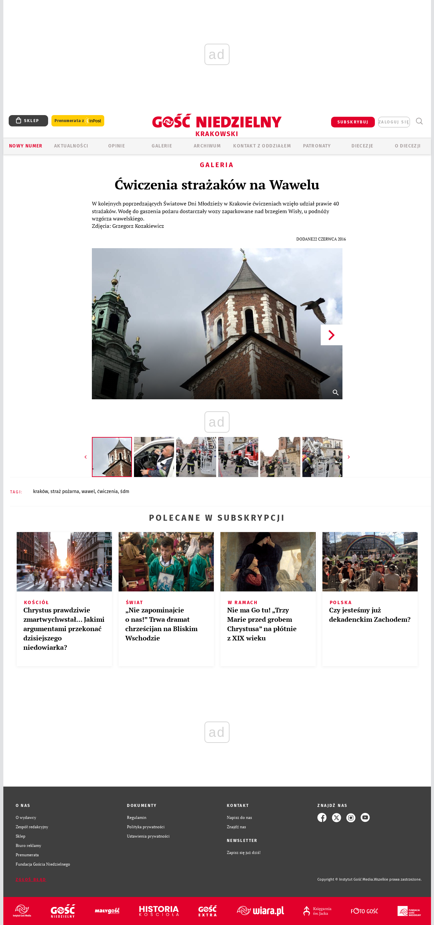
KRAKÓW (40, 491)
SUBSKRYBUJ (353, 122)
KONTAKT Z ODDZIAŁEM (262, 146)
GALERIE (162, 146)
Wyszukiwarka (419, 121)
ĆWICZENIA (107, 491)
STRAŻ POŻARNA (64, 491)
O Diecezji (408, 146)
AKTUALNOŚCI (71, 146)
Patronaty (317, 146)
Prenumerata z (77, 121)
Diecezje (362, 146)
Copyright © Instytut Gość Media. (345, 879)
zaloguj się (394, 122)
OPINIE (116, 146)
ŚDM (124, 491)
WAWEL (88, 491)
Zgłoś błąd (31, 879)
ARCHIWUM (207, 146)
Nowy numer (26, 146)
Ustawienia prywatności (148, 836)
